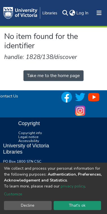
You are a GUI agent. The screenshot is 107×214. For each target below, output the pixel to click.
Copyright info (30, 133)
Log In (82, 13)
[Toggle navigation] (99, 13)
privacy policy (73, 186)
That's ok (77, 205)
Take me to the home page (53, 76)
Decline (27, 205)
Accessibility (28, 140)
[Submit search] (65, 13)
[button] (72, 13)
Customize (13, 194)
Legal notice (28, 136)
